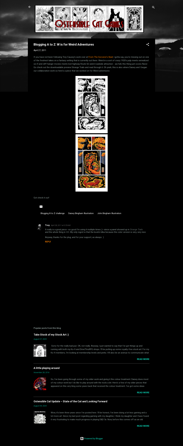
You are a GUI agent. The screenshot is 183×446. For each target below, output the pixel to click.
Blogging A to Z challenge (53, 213)
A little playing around (47, 367)
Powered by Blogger (91, 438)
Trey (47, 225)
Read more (143, 359)
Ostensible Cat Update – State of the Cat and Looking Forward (70, 401)
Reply (48, 242)
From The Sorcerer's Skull (100, 57)
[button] (147, 45)
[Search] (153, 7)
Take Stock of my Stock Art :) (51, 334)
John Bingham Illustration (109, 213)
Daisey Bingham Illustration (81, 213)
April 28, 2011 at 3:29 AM (60, 225)
